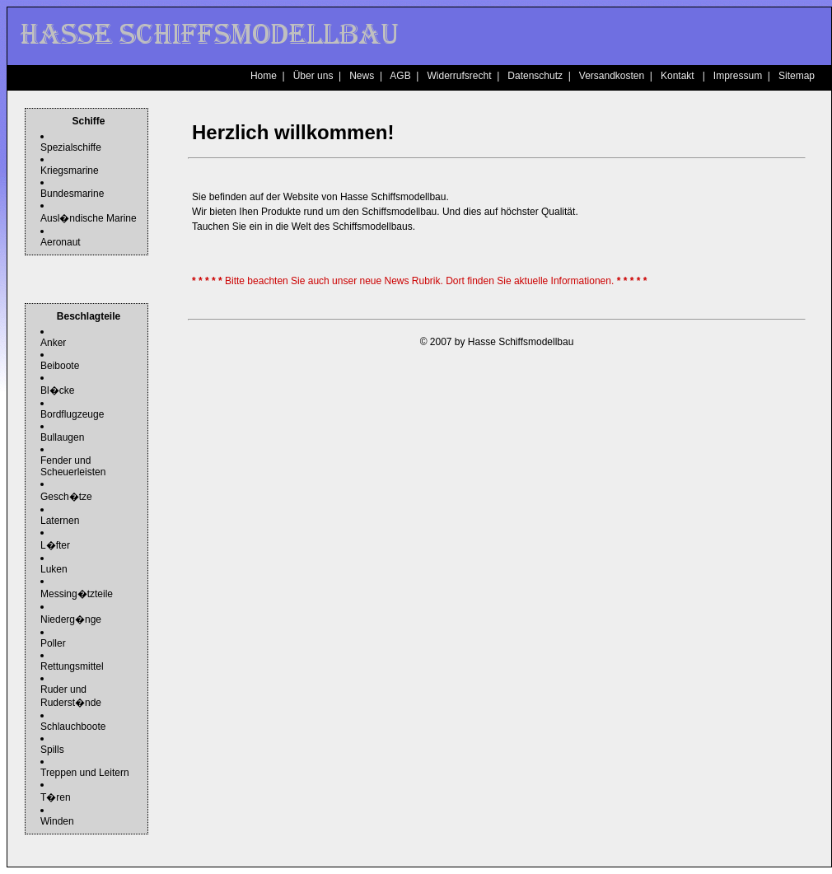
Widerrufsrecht (459, 76)
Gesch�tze (66, 496)
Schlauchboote (72, 726)
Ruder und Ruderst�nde (70, 696)
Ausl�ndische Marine (88, 218)
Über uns (313, 76)
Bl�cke (57, 390)
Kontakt (677, 76)
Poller (53, 643)
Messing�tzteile (76, 594)
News (361, 76)
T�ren (55, 797)
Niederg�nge (70, 619)
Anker (53, 342)
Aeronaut (60, 242)
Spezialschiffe (70, 147)
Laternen (59, 520)
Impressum (737, 76)
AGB (400, 76)
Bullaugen (62, 437)
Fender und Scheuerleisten (72, 466)
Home (263, 76)
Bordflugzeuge (72, 414)
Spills (52, 749)
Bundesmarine (72, 193)
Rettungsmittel (72, 666)
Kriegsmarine (69, 170)
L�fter (55, 545)
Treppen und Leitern (84, 772)
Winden (57, 821)
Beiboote (59, 366)
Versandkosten (611, 76)
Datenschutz (535, 76)
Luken (54, 569)
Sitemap (796, 76)
